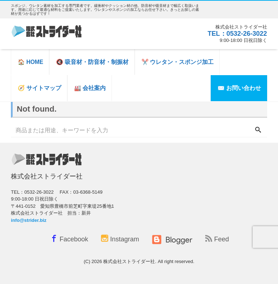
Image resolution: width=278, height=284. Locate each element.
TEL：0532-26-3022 (237, 33)
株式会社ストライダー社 (129, 261)
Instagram (120, 239)
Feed (217, 239)
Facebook (68, 238)
